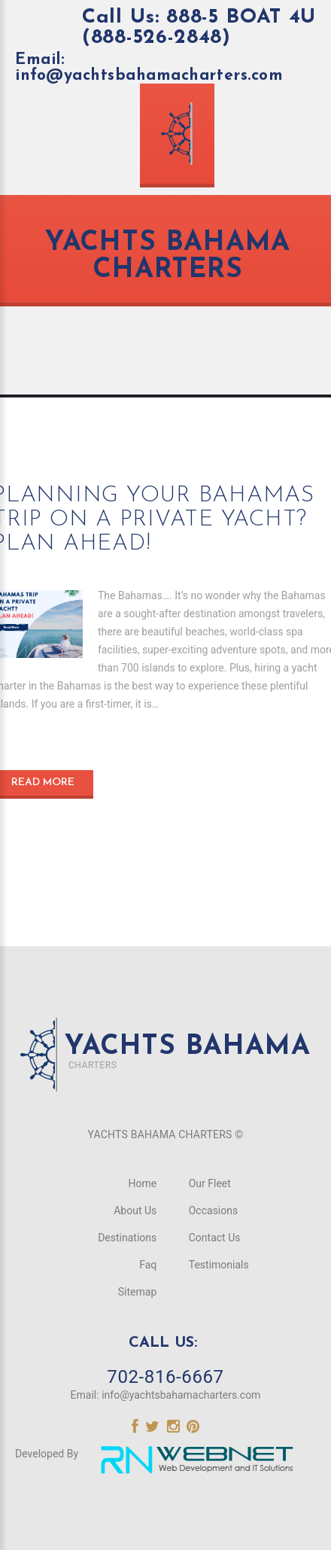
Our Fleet (210, 1183)
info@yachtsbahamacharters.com (181, 1395)
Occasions (213, 1210)
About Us (135, 1210)
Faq (147, 1265)
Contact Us (215, 1238)
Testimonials (219, 1265)
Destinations (127, 1238)
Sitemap (137, 1292)
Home (143, 1183)
